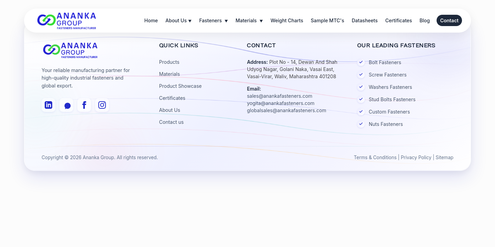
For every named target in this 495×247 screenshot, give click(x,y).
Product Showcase (180, 86)
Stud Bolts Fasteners (386, 99)
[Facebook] (84, 105)
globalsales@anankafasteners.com (286, 110)
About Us (178, 21)
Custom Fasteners (383, 111)
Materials (249, 21)
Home (151, 20)
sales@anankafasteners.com (279, 96)
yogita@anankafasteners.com (280, 103)
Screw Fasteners (382, 74)
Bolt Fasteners (379, 62)
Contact (449, 20)
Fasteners (213, 21)
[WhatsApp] (66, 105)
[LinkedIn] (48, 105)
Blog (425, 20)
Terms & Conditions (375, 157)
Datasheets (364, 20)
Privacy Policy (416, 157)
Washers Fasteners (384, 87)
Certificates (398, 20)
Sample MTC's (327, 20)
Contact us (171, 122)
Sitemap (444, 157)
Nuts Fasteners (380, 124)
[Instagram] (102, 105)
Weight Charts (287, 20)
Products (169, 62)
